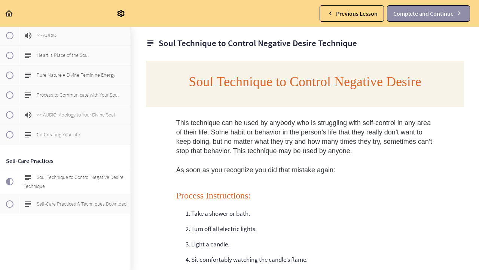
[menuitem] (121, 13)
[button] (9, 13)
